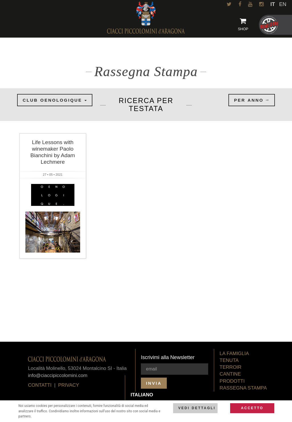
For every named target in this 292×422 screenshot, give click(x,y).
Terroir (231, 367)
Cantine (230, 374)
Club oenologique (55, 100)
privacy (68, 385)
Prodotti (232, 381)
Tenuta (229, 360)
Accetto (252, 408)
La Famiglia (234, 353)
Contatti (39, 385)
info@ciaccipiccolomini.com (57, 375)
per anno (251, 100)
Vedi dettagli (196, 408)
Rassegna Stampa (243, 388)
